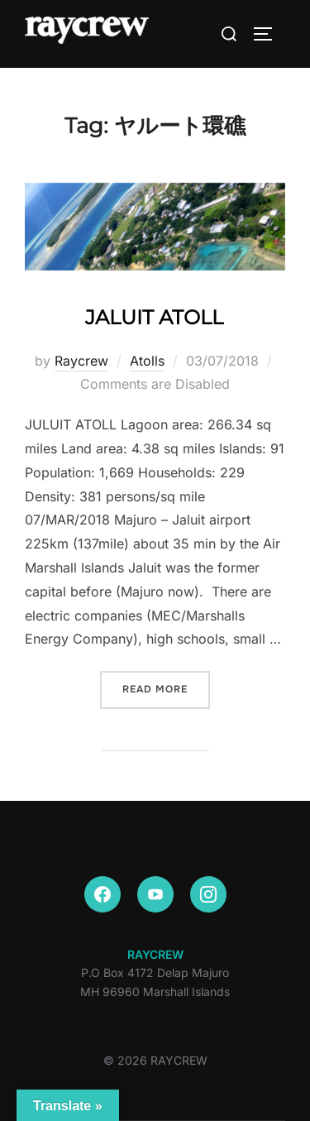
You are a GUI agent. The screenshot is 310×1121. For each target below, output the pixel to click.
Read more (166, 688)
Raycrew (81, 360)
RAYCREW (155, 954)
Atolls (147, 360)
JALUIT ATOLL (154, 317)
